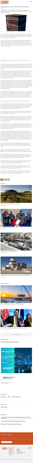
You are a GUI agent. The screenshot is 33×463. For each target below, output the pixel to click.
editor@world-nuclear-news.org (21, 452)
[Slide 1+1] (15, 374)
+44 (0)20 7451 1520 (19, 453)
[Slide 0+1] (14, 374)
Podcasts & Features (3, 329)
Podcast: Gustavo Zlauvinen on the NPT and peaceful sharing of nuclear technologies (15, 418)
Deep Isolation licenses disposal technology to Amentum (13, 421)
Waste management (16, 396)
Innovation (3, 396)
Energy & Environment (12, 447)
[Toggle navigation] (31, 1)
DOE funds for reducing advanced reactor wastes (11, 424)
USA (9, 396)
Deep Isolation (4, 407)
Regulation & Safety (11, 449)
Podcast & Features (11, 453)
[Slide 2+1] (17, 374)
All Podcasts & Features (16, 334)
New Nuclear (10, 448)
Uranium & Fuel (11, 451)
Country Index (11, 454)
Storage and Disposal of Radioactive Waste (10, 342)
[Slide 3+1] (18, 374)
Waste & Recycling (11, 452)
